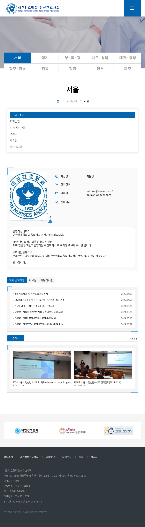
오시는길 (66, 457)
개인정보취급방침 (29, 457)
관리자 (94, 457)
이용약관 (50, 457)
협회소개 (8, 457)
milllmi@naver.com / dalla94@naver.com (99, 193)
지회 (81, 457)
